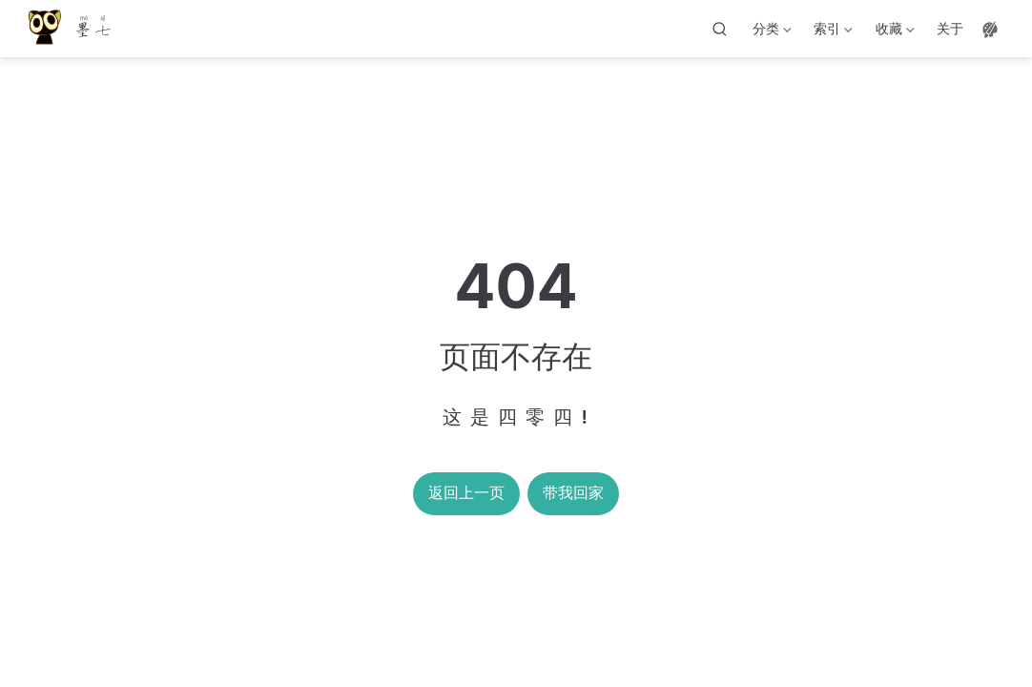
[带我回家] (70, 29)
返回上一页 (466, 493)
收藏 (893, 32)
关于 (950, 28)
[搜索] (720, 28)
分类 (770, 32)
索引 (832, 32)
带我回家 (573, 493)
